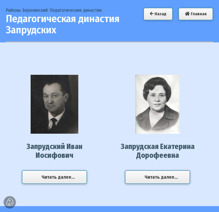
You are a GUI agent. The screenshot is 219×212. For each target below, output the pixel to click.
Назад (158, 13)
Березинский (35, 10)
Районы (13, 10)
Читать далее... (58, 177)
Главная (196, 13)
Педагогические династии (76, 10)
